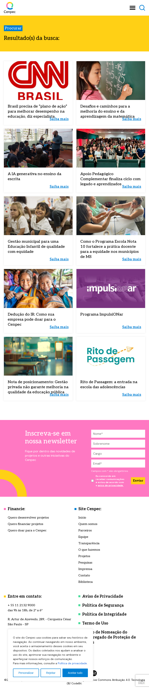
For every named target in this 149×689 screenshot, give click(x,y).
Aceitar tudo (75, 672)
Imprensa (85, 569)
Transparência (89, 543)
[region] (50, 655)
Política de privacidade (72, 663)
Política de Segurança (103, 605)
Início (82, 518)
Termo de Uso (95, 623)
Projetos (84, 556)
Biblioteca (85, 582)
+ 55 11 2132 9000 (21, 605)
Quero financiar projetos (25, 524)
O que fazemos (89, 550)
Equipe (83, 537)
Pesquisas (85, 563)
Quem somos (87, 524)
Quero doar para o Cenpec (27, 530)
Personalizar (26, 672)
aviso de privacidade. (111, 485)
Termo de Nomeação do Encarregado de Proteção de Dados (109, 637)
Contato (84, 575)
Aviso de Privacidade (102, 596)
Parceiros (85, 530)
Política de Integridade (104, 614)
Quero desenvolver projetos (28, 518)
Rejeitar (50, 672)
